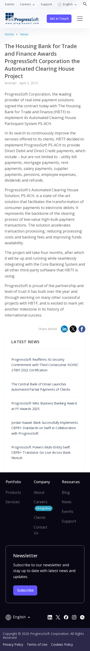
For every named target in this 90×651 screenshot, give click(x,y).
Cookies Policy (62, 644)
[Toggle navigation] (79, 18)
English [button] (66, 4)
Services (13, 501)
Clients (40, 517)
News (24, 34)
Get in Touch (59, 18)
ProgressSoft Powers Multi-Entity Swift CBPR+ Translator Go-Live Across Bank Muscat (41, 452)
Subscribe (25, 590)
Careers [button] (26, 4)
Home (9, 34)
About (39, 492)
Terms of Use (37, 644)
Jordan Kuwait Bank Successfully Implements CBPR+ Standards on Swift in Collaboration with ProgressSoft (44, 428)
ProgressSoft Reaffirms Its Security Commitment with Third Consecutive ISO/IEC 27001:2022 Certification (44, 364)
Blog (66, 492)
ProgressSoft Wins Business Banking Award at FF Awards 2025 (44, 406)
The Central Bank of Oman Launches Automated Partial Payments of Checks (40, 387)
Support (46, 4)
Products (13, 492)
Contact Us (40, 530)
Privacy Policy (13, 644)
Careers (43, 505)
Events (9, 4)
